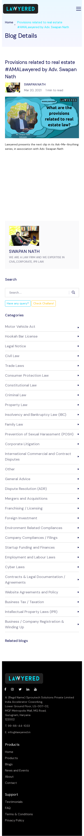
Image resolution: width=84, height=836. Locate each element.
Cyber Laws (15, 567)
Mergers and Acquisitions (26, 498)
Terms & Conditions (19, 814)
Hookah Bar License (21, 336)
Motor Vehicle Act (20, 326)
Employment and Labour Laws (30, 557)
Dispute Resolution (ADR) (26, 488)
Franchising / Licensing (24, 508)
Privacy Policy (14, 820)
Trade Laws (14, 365)
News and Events (17, 770)
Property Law (16, 404)
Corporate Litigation (22, 444)
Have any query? (18, 303)
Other (10, 469)
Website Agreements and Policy (31, 592)
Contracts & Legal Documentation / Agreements (35, 579)
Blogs (9, 764)
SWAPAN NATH (24, 251)
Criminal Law (15, 395)
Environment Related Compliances (33, 527)
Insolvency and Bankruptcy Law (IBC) (35, 414)
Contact (11, 783)
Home (9, 22)
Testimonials (14, 802)
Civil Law (12, 355)
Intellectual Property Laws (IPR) (31, 611)
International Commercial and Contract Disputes (38, 456)
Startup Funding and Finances (30, 547)
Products (11, 758)
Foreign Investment (21, 518)
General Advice (17, 479)
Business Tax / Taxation (24, 602)
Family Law (14, 424)
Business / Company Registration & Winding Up (34, 624)
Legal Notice (15, 346)
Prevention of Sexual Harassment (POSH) (39, 434)
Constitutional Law (21, 385)
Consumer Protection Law (27, 375)
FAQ (8, 808)
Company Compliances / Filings (31, 537)
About (9, 776)
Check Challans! (43, 303)
